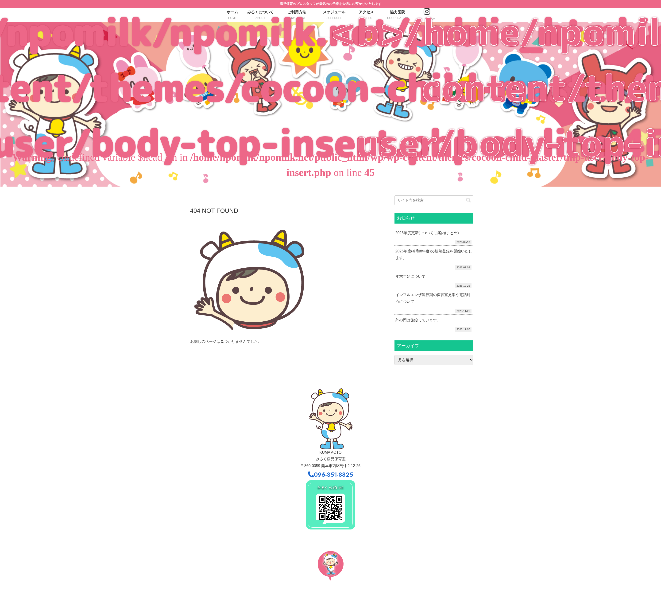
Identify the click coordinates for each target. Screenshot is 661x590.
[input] (433, 200)
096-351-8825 (330, 474)
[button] (468, 200)
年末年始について (410, 276)
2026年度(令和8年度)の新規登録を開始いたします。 (433, 254)
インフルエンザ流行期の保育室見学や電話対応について (433, 298)
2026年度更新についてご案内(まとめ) (427, 233)
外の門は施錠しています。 (418, 320)
